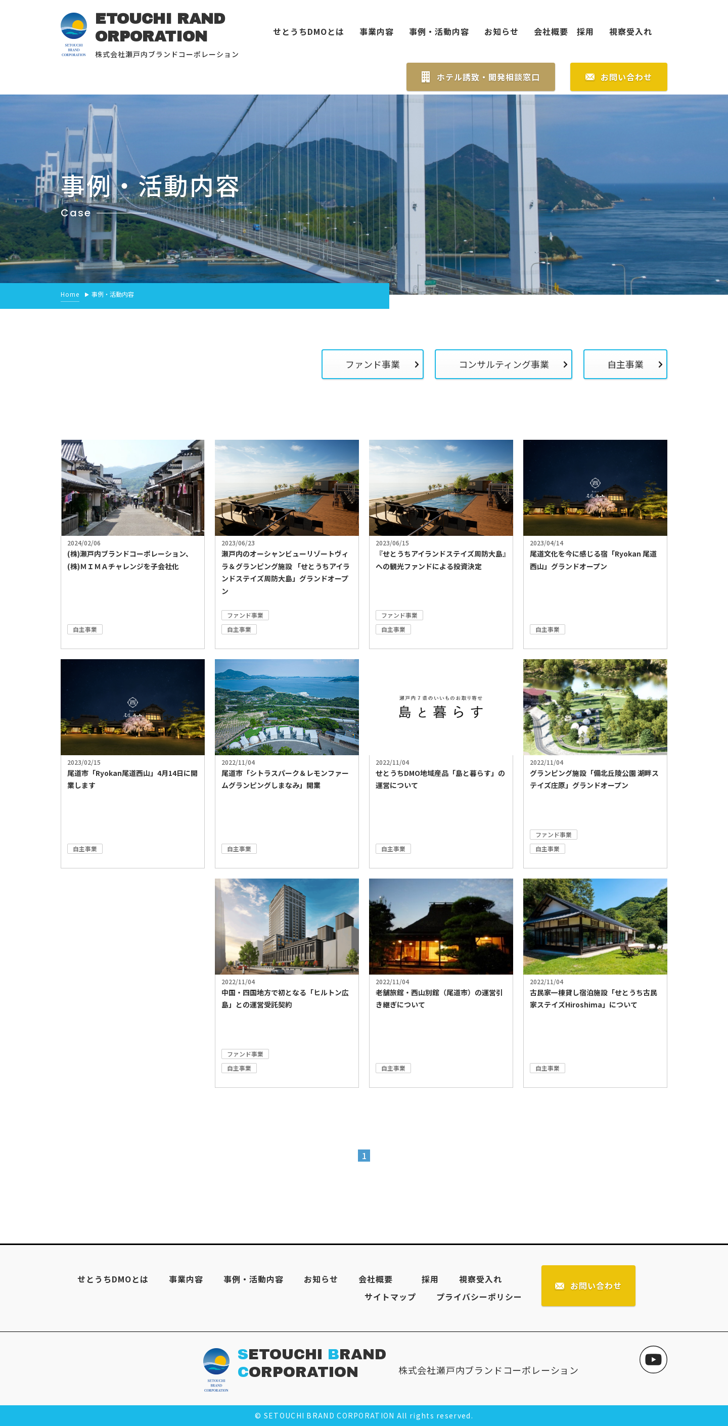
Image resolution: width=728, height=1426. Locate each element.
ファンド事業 (372, 363)
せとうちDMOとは (308, 31)
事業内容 (376, 31)
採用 (581, 31)
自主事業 (625, 363)
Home (70, 294)
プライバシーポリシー (479, 1296)
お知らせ (501, 31)
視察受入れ (630, 31)
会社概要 (551, 31)
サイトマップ (390, 1296)
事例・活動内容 (439, 31)
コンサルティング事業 (503, 363)
